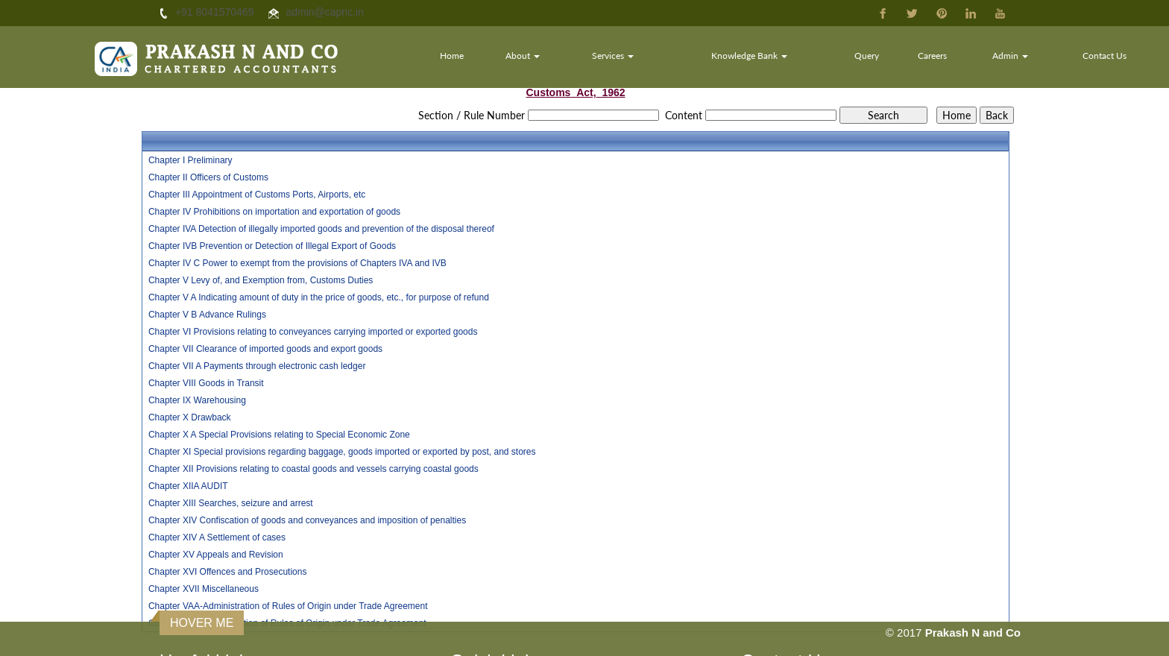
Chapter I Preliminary (190, 160)
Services (613, 55)
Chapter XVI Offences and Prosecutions (227, 572)
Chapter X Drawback (189, 417)
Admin (1010, 55)
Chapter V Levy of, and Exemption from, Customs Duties (260, 280)
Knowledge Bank (750, 55)
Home (453, 55)
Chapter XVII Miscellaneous (203, 589)
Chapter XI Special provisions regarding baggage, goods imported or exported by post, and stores (342, 452)
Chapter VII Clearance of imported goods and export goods (265, 349)
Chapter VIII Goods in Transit (206, 383)
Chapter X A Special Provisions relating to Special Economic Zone (279, 434)
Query (866, 55)
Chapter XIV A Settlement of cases (217, 537)
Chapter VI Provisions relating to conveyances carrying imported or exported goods (313, 332)
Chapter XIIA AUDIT (188, 486)
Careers (932, 55)
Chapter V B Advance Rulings (207, 314)
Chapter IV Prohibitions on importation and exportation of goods (274, 211)
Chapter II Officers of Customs (208, 177)
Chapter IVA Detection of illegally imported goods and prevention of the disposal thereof (321, 229)
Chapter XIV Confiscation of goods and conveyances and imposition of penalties (307, 520)
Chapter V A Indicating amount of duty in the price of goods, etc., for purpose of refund (318, 297)
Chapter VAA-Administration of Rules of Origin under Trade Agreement (288, 606)
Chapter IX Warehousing (197, 400)
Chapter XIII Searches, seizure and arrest (230, 503)
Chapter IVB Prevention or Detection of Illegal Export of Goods (272, 246)
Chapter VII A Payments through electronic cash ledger (257, 366)
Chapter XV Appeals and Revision (215, 554)
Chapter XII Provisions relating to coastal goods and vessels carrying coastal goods (313, 469)
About (523, 55)
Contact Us (1105, 55)
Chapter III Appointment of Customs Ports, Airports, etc (256, 194)
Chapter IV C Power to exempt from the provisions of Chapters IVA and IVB (297, 263)
